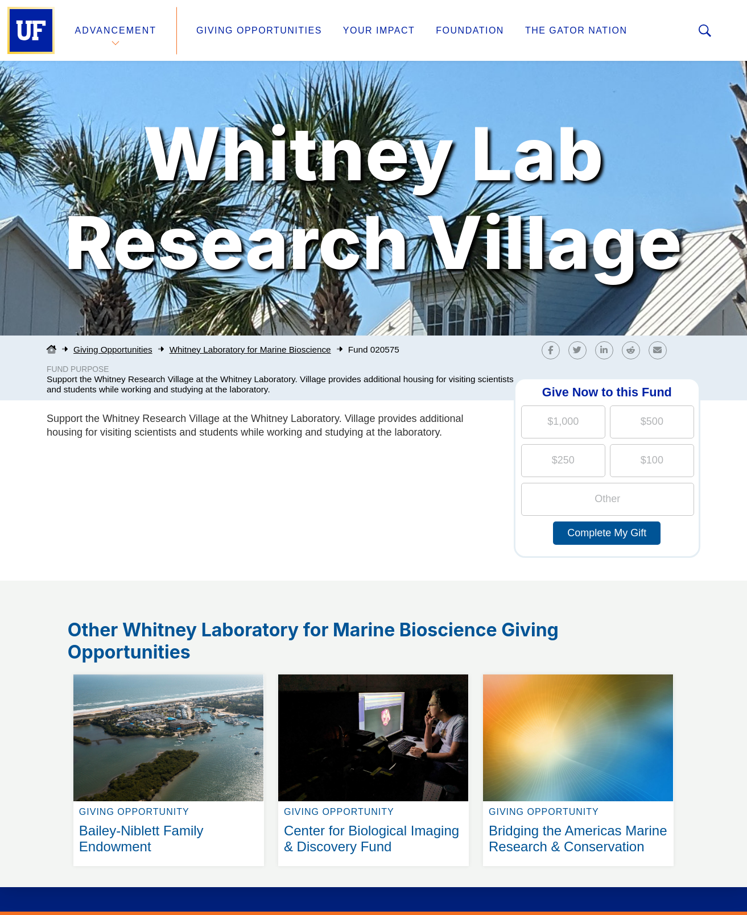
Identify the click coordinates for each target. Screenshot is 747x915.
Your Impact (379, 30)
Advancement (116, 30)
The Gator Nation (576, 30)
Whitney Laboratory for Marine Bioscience (250, 349)
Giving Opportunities (259, 30)
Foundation (470, 30)
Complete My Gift (606, 533)
